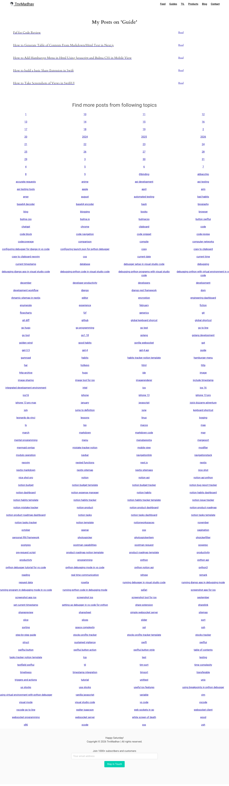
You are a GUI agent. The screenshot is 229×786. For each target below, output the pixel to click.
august (85, 196)
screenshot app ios (25, 597)
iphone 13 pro (203, 395)
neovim (26, 462)
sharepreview (25, 612)
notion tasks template (203, 515)
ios (144, 387)
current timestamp (25, 264)
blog (25, 211)
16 (203, 121)
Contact (215, 3)
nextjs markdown (25, 470)
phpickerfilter (203, 537)
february (144, 305)
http (203, 365)
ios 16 (203, 387)
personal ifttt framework (25, 537)
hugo (85, 372)
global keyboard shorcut (144, 320)
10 (85, 114)
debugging (203, 264)
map (203, 425)
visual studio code (85, 702)
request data (26, 582)
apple (85, 189)
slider (144, 619)
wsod (203, 717)
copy (144, 249)
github (85, 320)
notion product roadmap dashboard (26, 515)
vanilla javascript (85, 694)
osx (144, 530)
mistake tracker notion (85, 447)
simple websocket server (144, 612)
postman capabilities (85, 545)
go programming (85, 327)
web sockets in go (144, 709)
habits (84, 357)
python (144, 559)
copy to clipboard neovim (26, 256)
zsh (203, 724)
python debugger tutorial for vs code (26, 567)
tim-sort (144, 664)
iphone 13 (144, 395)
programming (84, 559)
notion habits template (25, 500)
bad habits (203, 196)
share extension (144, 604)
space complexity (85, 627)
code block (26, 234)
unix (203, 679)
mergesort (203, 440)
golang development (203, 335)
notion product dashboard (144, 507)
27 (144, 151)
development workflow (25, 290)
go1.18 (85, 335)
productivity (203, 552)
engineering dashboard (203, 297)
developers (144, 282)
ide (144, 372)
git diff (25, 320)
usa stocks (85, 687)
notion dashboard (26, 492)
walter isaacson (85, 709)
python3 (203, 567)
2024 (85, 136)
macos (144, 425)
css (85, 256)
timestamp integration (85, 672)
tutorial (85, 679)
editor (85, 297)
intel (85, 387)
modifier (203, 447)
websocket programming (26, 717)
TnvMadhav (21, 4)
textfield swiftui (25, 664)
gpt (203, 342)
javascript (144, 402)
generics (144, 312)
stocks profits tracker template (144, 634)
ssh (203, 627)
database (85, 264)
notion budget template (85, 485)
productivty (26, 559)
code (203, 226)
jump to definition (85, 410)
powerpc (203, 545)
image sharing (26, 380)
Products (193, 3)
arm (203, 189)
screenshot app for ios (203, 589)
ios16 (26, 395)
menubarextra (144, 440)
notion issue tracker (203, 500)
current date (144, 256)
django (85, 290)
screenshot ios (85, 597)
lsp (85, 425)
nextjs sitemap (85, 470)
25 (25, 151)
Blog (204, 3)
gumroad (26, 357)
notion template (85, 522)
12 (203, 114)
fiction (203, 305)
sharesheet (85, 612)
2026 (203, 136)
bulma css (25, 219)
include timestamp (203, 380)
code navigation (85, 234)
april (144, 189)
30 (144, 159)
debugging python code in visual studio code (85, 271)
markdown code (144, 432)
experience (85, 305)
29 (25, 159)
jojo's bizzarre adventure (203, 402)
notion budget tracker (144, 485)
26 (85, 151)
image (203, 372)
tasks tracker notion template (26, 657)
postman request (144, 545)
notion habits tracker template (144, 500)
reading (26, 574)
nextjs (203, 462)
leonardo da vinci (25, 417)
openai (85, 530)
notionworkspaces (144, 522)
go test (144, 327)
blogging (85, 211)
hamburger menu (203, 357)
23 (144, 144)
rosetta (85, 582)
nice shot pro (26, 477)
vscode (203, 702)
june (144, 410)
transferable (203, 672)
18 (85, 129)
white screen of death (144, 717)
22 (85, 144)
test (144, 657)
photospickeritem (144, 537)
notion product (85, 507)
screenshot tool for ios (144, 597)
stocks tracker (203, 634)
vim (203, 694)
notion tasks (85, 515)
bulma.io (85, 219)
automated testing (144, 196)
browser (203, 211)
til (85, 664)
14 (85, 121)
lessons (85, 417)
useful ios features (144, 687)
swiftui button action (85, 649)
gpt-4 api (144, 350)
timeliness (25, 672)
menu (85, 440)
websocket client (203, 709)
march (25, 432)
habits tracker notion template (144, 357)
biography (203, 204)
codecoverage (26, 241)
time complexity (203, 664)
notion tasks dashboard (144, 515)
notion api (144, 477)
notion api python (203, 477)
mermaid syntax (26, 447)
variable (144, 694)
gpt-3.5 (26, 350)
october (26, 530)
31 (203, 159)
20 (25, 136)
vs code (144, 702)
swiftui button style (144, 649)
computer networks (203, 241)
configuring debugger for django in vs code (26, 249)
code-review (203, 234)
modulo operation (26, 455)
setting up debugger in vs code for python (85, 604)
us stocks (25, 687)
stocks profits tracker (85, 634)
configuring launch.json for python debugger (84, 249)
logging (203, 417)
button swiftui (203, 219)
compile (144, 241)
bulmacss (144, 219)
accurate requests (26, 181)
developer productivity (85, 282)
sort (203, 619)
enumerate (26, 305)
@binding (144, 174)
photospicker (85, 537)
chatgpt (26, 226)
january (85, 402)
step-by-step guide (26, 634)
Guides (173, 3)
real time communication (85, 574)
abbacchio (203, 174)
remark (203, 574)
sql (144, 627)
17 (25, 129)
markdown (85, 432)
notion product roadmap (203, 507)
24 (203, 144)
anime (84, 181)
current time (203, 256)
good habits (85, 342)
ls (26, 425)
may (203, 432)
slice (25, 619)
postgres (26, 545)
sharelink (203, 604)
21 (25, 144)
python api (203, 559)
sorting (26, 627)
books (144, 211)
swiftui (203, 642)
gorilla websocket (144, 342)
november (203, 522)
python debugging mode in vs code (85, 567)
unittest (144, 679)
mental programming (25, 440)
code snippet (144, 234)
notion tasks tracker (26, 522)
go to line (203, 327)
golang (144, 335)
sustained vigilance (85, 642)
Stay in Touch (114, 764)
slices (85, 619)
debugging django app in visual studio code (26, 271)
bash (144, 204)
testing (203, 657)
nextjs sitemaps (144, 470)
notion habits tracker (85, 500)
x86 (26, 724)
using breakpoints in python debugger (203, 687)
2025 (144, 136)
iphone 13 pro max (25, 402)
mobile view (144, 447)
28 (203, 151)
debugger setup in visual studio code (144, 264)
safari (144, 589)
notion (84, 477)
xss (144, 724)
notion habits (144, 492)
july (26, 410)
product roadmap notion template (85, 552)
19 (144, 129)
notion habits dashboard (203, 492)
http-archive (25, 372)
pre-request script (26, 552)
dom (203, 290)
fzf (84, 312)
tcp (85, 657)
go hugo (25, 327)
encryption (144, 297)
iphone (85, 395)
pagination (203, 530)
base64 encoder (85, 204)
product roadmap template (144, 552)
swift (144, 642)
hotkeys (85, 365)
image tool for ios (85, 380)
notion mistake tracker (25, 507)
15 (144, 121)
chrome (85, 226)
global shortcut (203, 320)
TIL (182, 3)
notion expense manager (85, 492)
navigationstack (203, 455)
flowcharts (26, 312)
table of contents (203, 649)
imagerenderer (144, 380)
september (203, 597)
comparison (85, 241)
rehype (144, 574)
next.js (144, 462)
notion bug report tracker (203, 485)
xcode (85, 724)
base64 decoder (26, 204)
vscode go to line (25, 709)
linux (144, 417)
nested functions (85, 462)
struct (26, 642)
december (25, 282)
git (203, 312)
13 (25, 121)
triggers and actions (26, 679)
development (203, 282)
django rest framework (144, 290)
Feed (163, 3)
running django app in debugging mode (203, 582)
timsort (144, 672)
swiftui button (25, 649)
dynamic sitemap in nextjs (25, 297)
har (26, 365)
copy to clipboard (203, 249)
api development (144, 181)
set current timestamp (25, 604)
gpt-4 (85, 350)
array (25, 196)
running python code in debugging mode (85, 589)
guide (203, 350)
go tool (26, 335)
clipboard (144, 226)
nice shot (203, 470)
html (144, 365)
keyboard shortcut (203, 410)
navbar (85, 455)
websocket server (85, 717)
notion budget (26, 485)
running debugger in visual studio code (144, 582)
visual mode (26, 702)
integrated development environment (25, 387)
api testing (203, 181)
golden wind (26, 342)
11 (144, 114)
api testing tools (26, 189)
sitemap (203, 612)
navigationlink (144, 455)
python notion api (144, 567)
